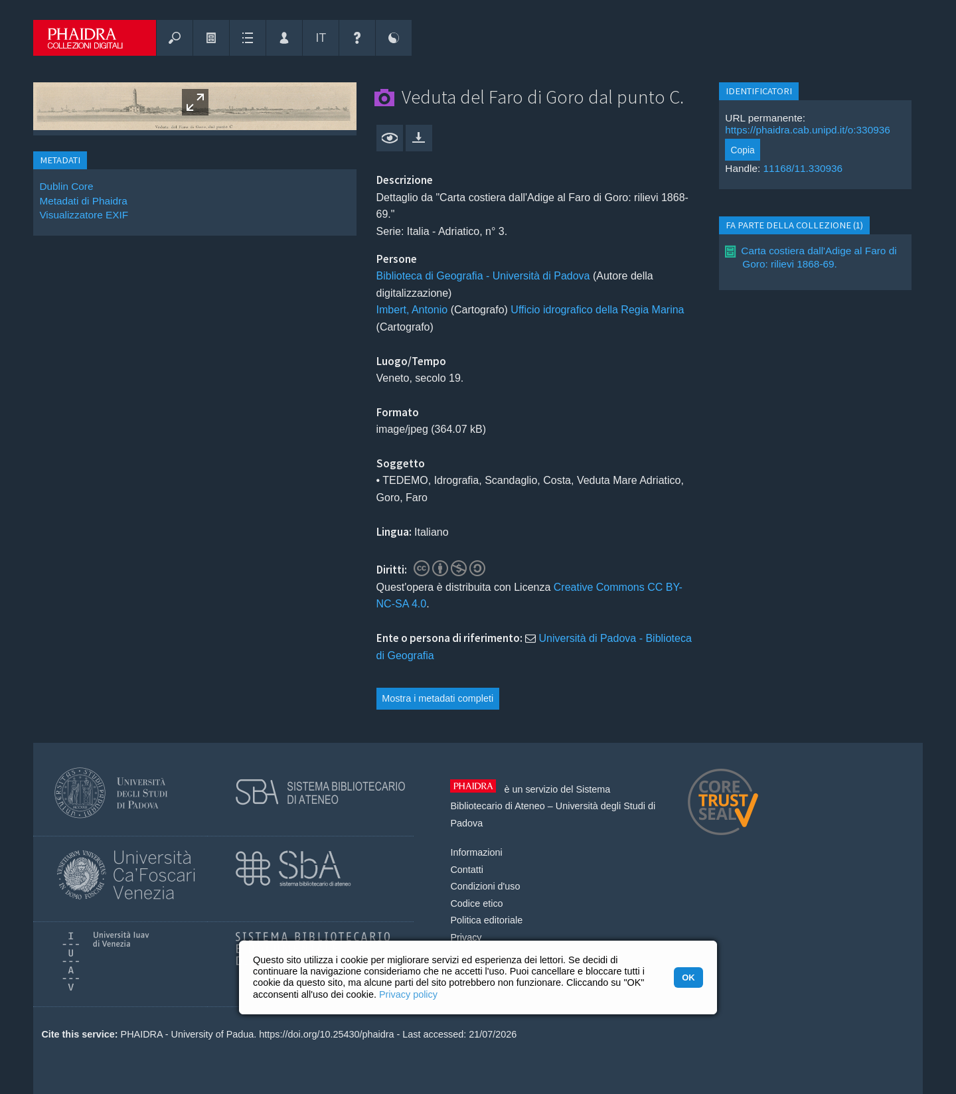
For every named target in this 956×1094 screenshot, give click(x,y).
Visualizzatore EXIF (83, 214)
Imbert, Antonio (412, 309)
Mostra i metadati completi (437, 698)
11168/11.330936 (803, 168)
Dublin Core (66, 186)
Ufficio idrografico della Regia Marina (597, 309)
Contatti (466, 869)
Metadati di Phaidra (83, 200)
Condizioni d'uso (485, 886)
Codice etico (476, 903)
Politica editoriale (486, 920)
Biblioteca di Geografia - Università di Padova (483, 275)
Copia (743, 150)
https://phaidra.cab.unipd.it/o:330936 (807, 129)
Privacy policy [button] (408, 994)
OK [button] (688, 977)
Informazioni (476, 852)
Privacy (465, 937)
